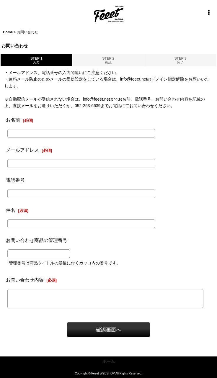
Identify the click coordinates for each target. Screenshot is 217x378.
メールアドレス (22, 150)
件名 (10, 210)
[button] (208, 12)
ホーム (108, 361)
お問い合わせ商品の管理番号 (36, 240)
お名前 (13, 119)
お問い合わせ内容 (25, 279)
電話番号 (15, 180)
